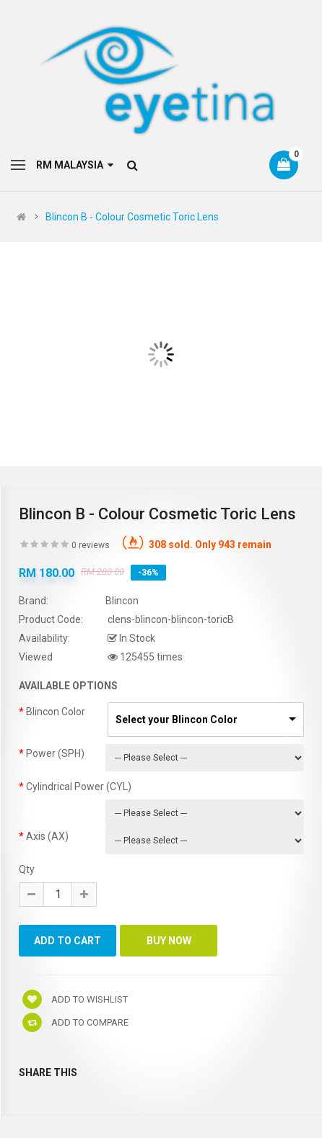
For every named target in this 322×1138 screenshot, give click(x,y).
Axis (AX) (47, 836)
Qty (27, 869)
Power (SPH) (55, 753)
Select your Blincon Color (177, 719)
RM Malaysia (74, 165)
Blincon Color (55, 711)
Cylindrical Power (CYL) (78, 786)
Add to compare (75, 1022)
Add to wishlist (75, 999)
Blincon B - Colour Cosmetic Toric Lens (132, 217)
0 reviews (90, 545)
